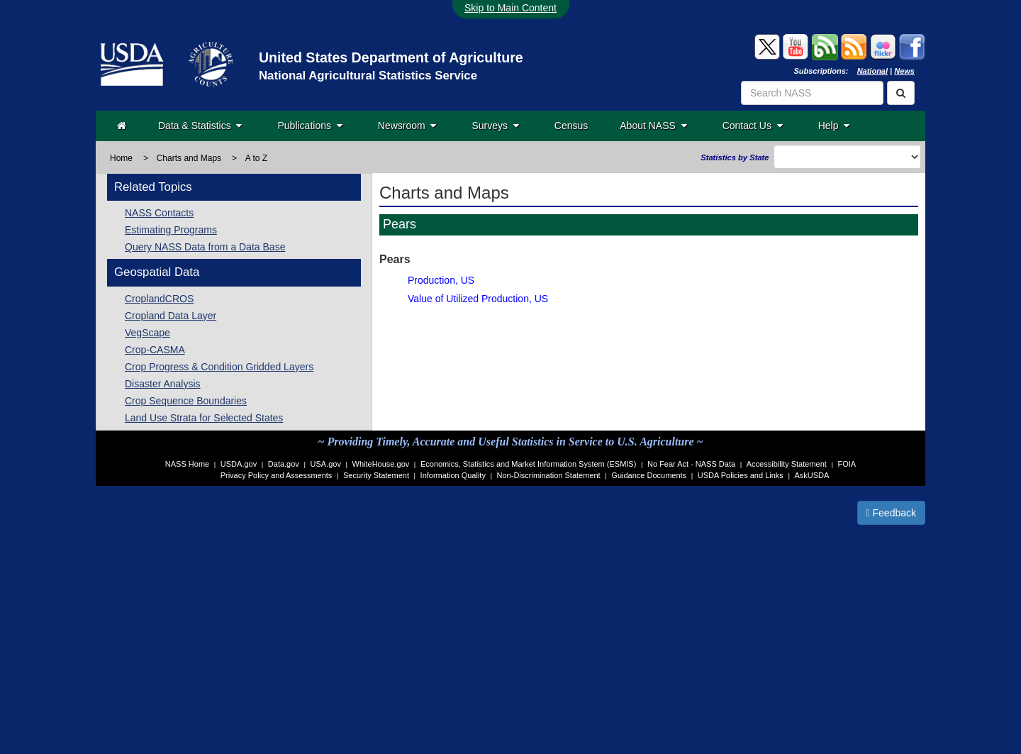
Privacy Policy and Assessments (277, 475)
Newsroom (407, 125)
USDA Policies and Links (740, 475)
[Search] (901, 93)
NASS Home (187, 464)
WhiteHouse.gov (381, 464)
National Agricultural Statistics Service (368, 75)
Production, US (441, 280)
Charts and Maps (189, 158)
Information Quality (453, 475)
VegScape (147, 332)
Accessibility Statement (787, 464)
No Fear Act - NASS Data (691, 464)
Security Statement (376, 475)
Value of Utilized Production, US (478, 298)
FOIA (847, 464)
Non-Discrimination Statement (549, 475)
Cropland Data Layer (170, 315)
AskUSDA (811, 475)
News (904, 71)
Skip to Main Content (510, 7)
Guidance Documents (648, 475)
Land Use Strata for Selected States (204, 417)
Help (834, 125)
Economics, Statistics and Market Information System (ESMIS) (528, 464)
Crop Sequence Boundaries (186, 400)
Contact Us (752, 125)
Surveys (495, 125)
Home (121, 158)
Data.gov (283, 464)
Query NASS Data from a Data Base (205, 247)
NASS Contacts (159, 212)
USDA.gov (239, 464)
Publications (309, 125)
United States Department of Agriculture (391, 57)
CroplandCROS (159, 298)
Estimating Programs (171, 229)
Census (571, 125)
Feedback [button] (891, 513)
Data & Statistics (200, 125)
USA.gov (326, 464)
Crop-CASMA (155, 349)
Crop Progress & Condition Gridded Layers (219, 366)
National (872, 71)
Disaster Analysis (163, 383)
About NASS (653, 125)
